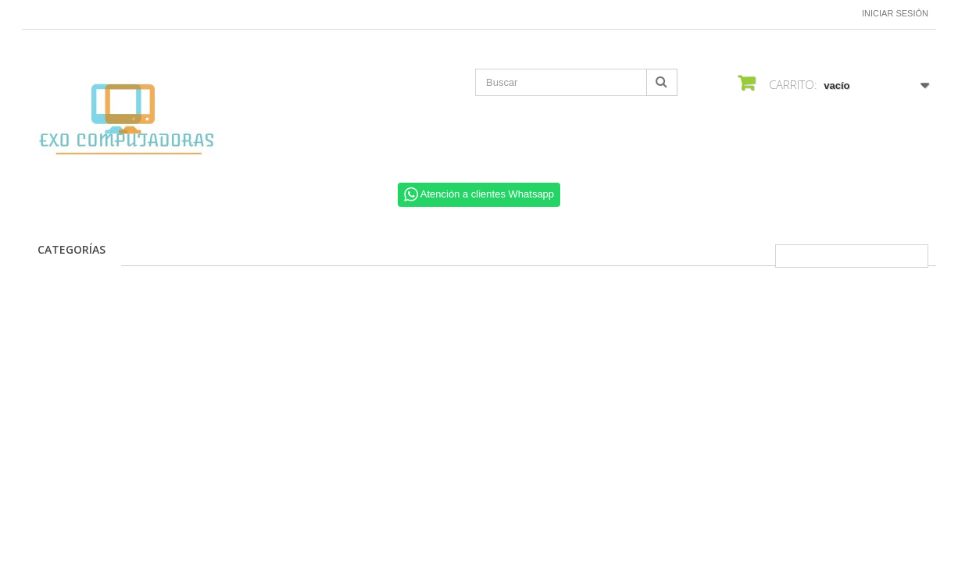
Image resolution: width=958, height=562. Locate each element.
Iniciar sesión (895, 13)
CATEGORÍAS (71, 249)
